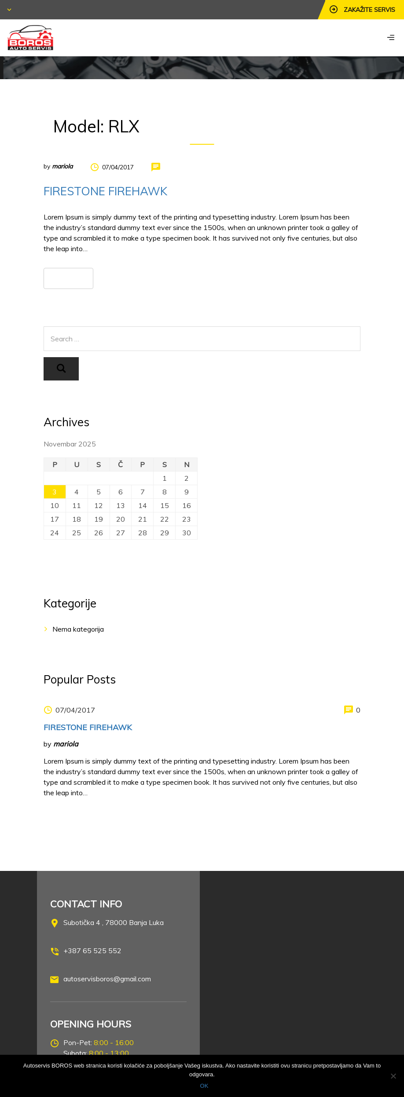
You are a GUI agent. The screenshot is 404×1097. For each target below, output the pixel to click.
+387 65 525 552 (92, 950)
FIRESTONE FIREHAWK (105, 191)
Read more (68, 278)
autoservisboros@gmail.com (107, 978)
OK (204, 1085)
